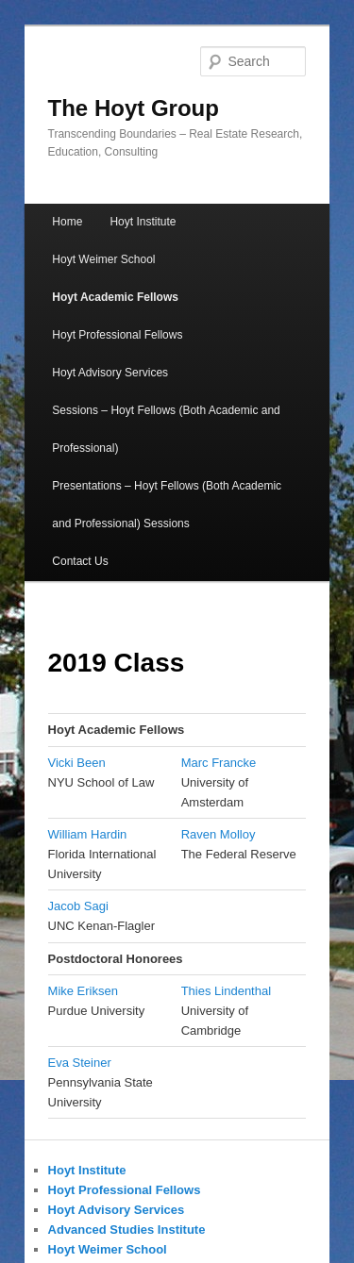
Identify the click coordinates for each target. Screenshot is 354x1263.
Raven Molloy (218, 834)
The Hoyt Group (133, 108)
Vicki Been (77, 763)
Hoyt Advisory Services (110, 372)
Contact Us (80, 561)
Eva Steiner (79, 1062)
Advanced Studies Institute (127, 1229)
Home (67, 221)
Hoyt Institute (143, 221)
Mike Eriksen (83, 991)
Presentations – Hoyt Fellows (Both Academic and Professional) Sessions (166, 504)
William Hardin (87, 834)
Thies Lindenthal (226, 991)
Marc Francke (218, 763)
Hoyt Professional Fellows (117, 334)
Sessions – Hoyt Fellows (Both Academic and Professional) (165, 429)
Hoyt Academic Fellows (115, 297)
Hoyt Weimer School (103, 259)
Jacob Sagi (78, 906)
